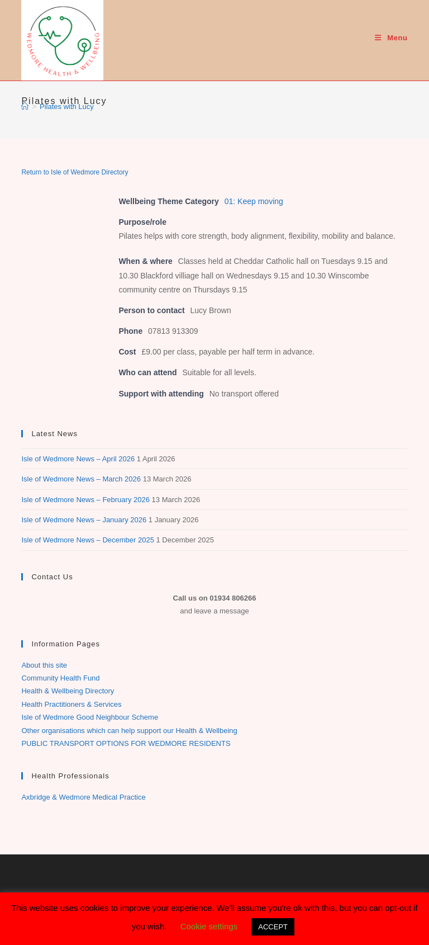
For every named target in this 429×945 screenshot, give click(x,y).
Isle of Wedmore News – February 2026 (85, 499)
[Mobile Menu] (391, 38)
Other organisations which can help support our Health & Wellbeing (129, 730)
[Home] (24, 106)
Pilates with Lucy (67, 106)
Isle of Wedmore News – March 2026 (81, 479)
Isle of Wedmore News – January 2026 (83, 520)
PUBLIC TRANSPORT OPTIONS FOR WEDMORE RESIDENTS (125, 743)
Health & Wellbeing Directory (67, 691)
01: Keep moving (254, 201)
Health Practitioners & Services (71, 704)
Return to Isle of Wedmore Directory (74, 172)
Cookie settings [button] (209, 926)
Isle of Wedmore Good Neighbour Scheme (89, 717)
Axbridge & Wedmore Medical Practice (83, 797)
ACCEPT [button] (273, 927)
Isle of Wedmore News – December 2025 (87, 540)
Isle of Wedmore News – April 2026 (78, 459)
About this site (44, 665)
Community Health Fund (60, 678)
